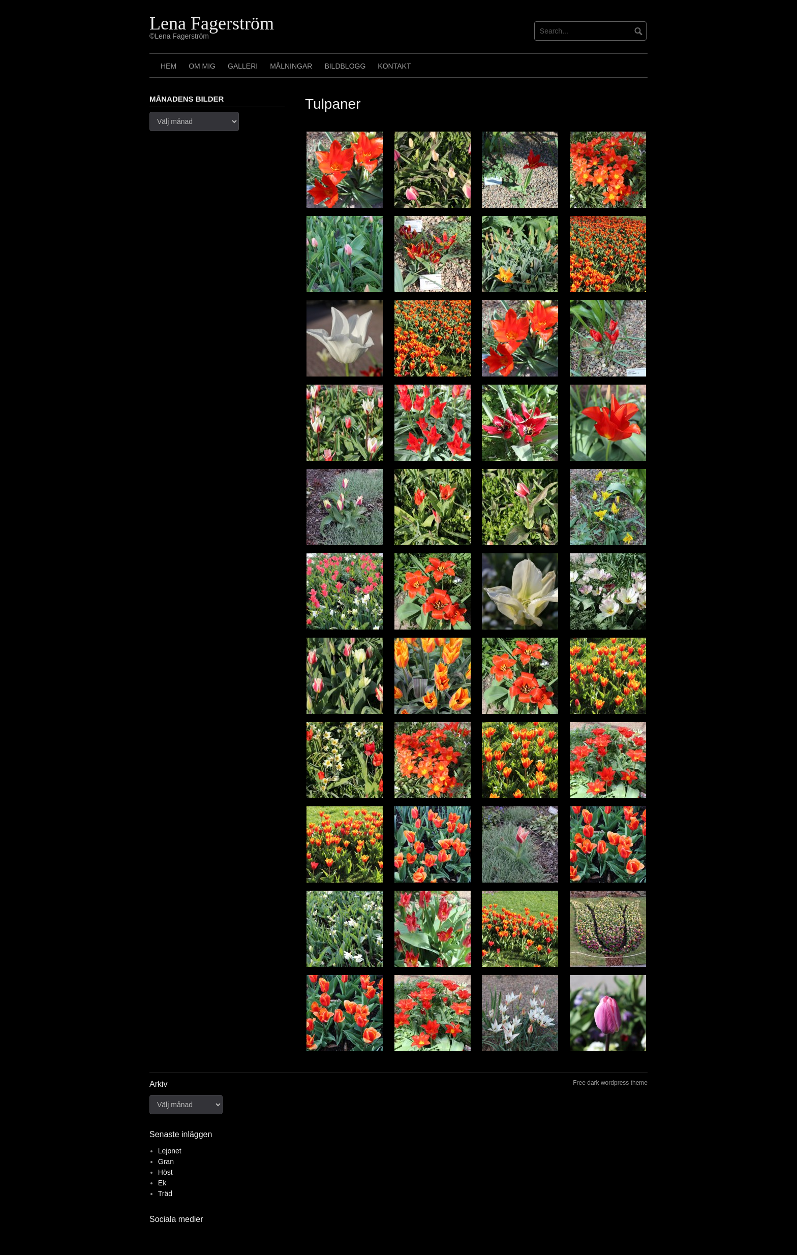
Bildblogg (344, 66)
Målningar (291, 66)
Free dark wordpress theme (610, 1082)
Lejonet (169, 1151)
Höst (165, 1172)
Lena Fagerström (211, 23)
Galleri (243, 66)
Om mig (202, 66)
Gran (166, 1161)
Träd (165, 1193)
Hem (168, 66)
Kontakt (394, 66)
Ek (162, 1183)
